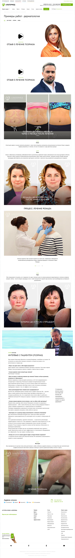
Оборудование (50, 523)
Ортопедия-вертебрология (67, 529)
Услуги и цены (5, 9)
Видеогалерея (50, 521)
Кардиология (64, 523)
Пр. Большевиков (30, 1)
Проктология (64, 515)
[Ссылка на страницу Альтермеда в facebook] (28, 546)
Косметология (64, 517)
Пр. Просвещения (5, 1)
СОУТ (48, 529)
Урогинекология (64, 525)
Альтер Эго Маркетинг (42, 555)
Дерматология (64, 519)
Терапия (63, 535)
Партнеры (49, 515)
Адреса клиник (39, 9)
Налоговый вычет (51, 527)
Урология (63, 513)
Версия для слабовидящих (9, 514)
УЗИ (62, 533)
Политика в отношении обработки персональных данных (37, 553)
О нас (32, 9)
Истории (14, 20)
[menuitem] (13, 9)
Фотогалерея (50, 519)
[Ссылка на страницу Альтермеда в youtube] (64, 546)
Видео (19, 20)
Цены (13, 9)
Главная (35, 510)
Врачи (18, 9)
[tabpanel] (37, 238)
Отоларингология (65, 527)
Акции (28, 9)
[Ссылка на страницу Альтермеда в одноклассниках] (46, 546)
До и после (9, 20)
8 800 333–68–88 (47, 4)
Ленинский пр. (18, 1)
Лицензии (49, 517)
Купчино (24, 1)
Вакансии (49, 525)
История (10, 352)
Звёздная (12, 1)
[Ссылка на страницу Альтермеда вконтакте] (11, 546)
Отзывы (23, 9)
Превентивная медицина (66, 537)
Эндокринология (65, 539)
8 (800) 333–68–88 (58, 501)
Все (4, 20)
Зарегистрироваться (5, 538)
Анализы (46, 9)
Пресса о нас (50, 513)
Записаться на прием (67, 4)
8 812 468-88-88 (57, 500)
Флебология (63, 521)
